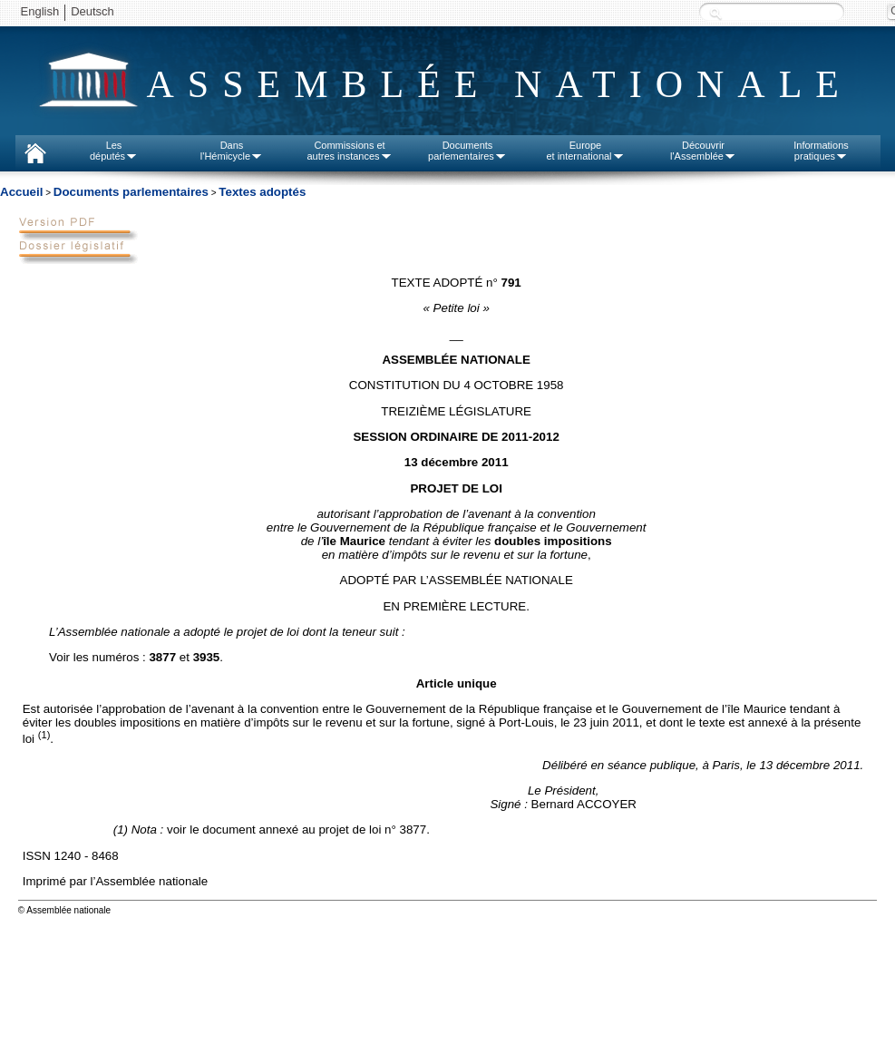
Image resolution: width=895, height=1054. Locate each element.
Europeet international (585, 150)
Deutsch (92, 11)
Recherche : (715, 13)
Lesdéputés (114, 150)
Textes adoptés (262, 192)
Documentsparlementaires (467, 150)
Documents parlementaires (131, 192)
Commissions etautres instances (349, 150)
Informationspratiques (821, 150)
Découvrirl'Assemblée (703, 150)
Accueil (21, 192)
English (40, 11)
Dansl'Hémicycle (231, 150)
